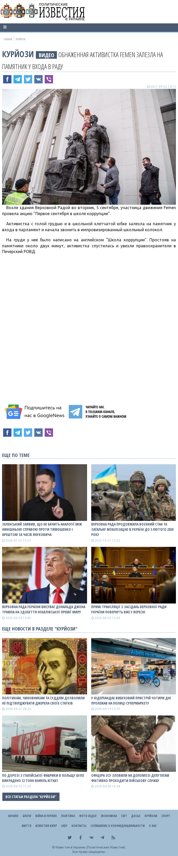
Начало (13, 816)
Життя (26, 826)
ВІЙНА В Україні (46, 816)
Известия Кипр (46, 826)
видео (46, 55)
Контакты (78, 826)
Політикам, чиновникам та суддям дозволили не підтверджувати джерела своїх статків (43, 700)
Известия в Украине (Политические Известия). (91, 847)
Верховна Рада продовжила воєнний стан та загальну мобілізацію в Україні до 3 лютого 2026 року (132, 529)
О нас (153, 826)
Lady (64, 826)
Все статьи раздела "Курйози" (30, 796)
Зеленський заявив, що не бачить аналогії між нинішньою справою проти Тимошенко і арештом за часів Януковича (42, 529)
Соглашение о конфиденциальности (117, 826)
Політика (68, 816)
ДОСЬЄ (135, 816)
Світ (124, 816)
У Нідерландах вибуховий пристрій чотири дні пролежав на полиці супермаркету (131, 700)
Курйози (18, 53)
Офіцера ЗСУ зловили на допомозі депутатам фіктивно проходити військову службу (130, 778)
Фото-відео (88, 816)
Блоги (27, 816)
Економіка (109, 816)
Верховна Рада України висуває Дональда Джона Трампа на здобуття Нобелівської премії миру (43, 609)
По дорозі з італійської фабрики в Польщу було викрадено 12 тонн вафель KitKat (43, 778)
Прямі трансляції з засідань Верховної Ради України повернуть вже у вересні (129, 609)
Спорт (165, 816)
